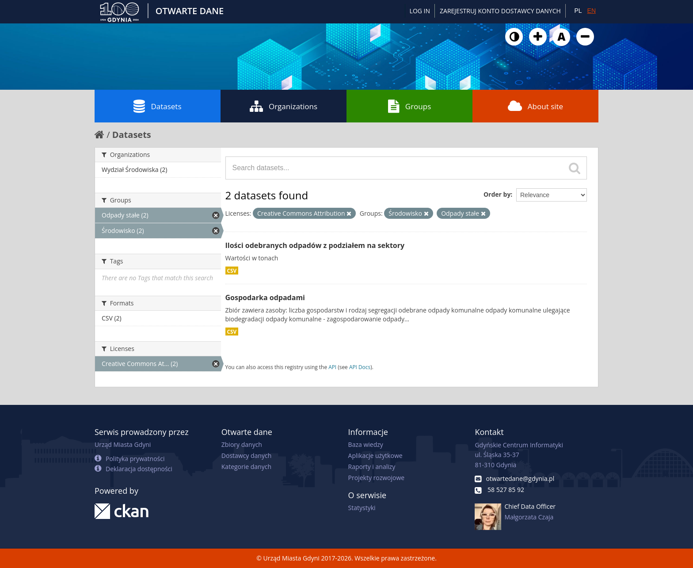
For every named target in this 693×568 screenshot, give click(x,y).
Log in (420, 11)
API (332, 366)
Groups (409, 106)
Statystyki (362, 507)
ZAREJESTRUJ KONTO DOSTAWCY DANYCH (500, 11)
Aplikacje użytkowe (375, 455)
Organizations (283, 106)
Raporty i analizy (372, 466)
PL (578, 10)
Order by (497, 194)
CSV (232, 270)
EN (591, 10)
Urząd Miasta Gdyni (123, 444)
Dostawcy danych (246, 455)
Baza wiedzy (365, 444)
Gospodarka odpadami (265, 297)
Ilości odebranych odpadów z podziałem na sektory (315, 245)
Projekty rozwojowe (376, 477)
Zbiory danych (241, 444)
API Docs (359, 366)
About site (535, 106)
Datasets (157, 106)
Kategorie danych (246, 466)
